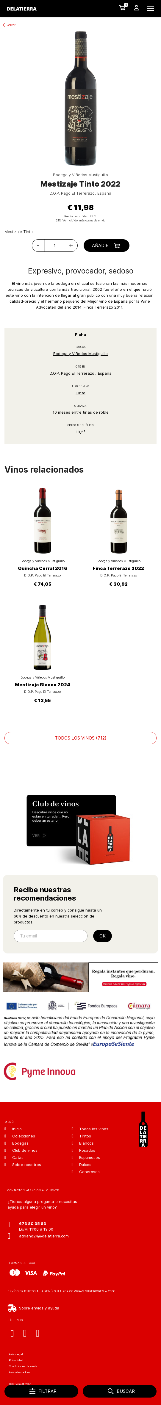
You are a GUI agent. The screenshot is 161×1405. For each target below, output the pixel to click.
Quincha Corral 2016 (42, 568)
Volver (11, 25)
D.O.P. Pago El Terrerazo (72, 373)
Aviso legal (16, 1354)
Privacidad (16, 1360)
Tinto (80, 392)
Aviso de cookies (19, 1372)
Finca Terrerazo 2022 (118, 568)
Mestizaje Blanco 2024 (42, 684)
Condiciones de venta (23, 1366)
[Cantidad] (54, 245)
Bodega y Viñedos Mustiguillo (80, 353)
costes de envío (95, 220)
